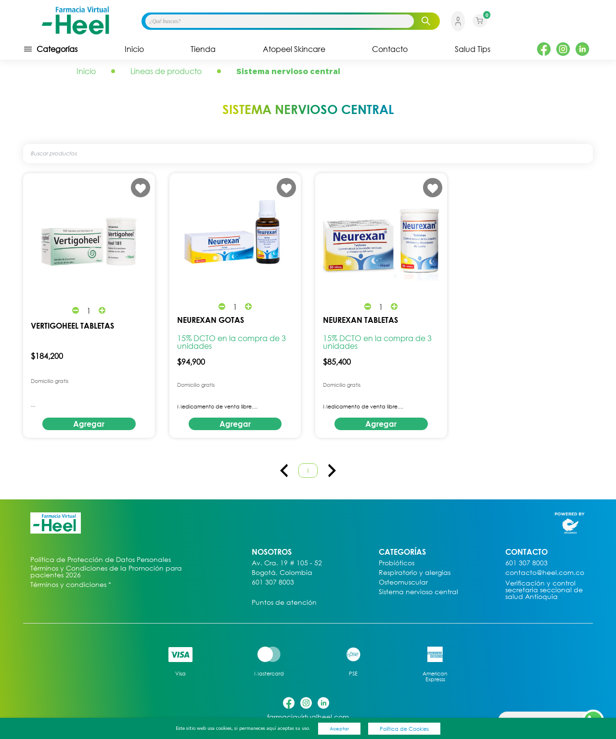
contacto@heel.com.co (544, 572)
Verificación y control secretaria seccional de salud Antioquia (544, 590)
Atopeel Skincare (294, 49)
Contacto (390, 49)
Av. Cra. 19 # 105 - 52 (287, 563)
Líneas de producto (166, 71)
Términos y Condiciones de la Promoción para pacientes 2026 (106, 571)
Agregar (88, 424)
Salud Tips (472, 49)
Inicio (134, 49)
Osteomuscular (403, 582)
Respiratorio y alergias (414, 572)
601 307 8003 (273, 582)
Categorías (50, 49)
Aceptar (339, 728)
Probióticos (396, 563)
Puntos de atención (284, 602)
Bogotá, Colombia (282, 572)
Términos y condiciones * (70, 584)
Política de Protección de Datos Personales (100, 559)
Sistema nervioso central (418, 592)
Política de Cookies (404, 729)
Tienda (203, 49)
